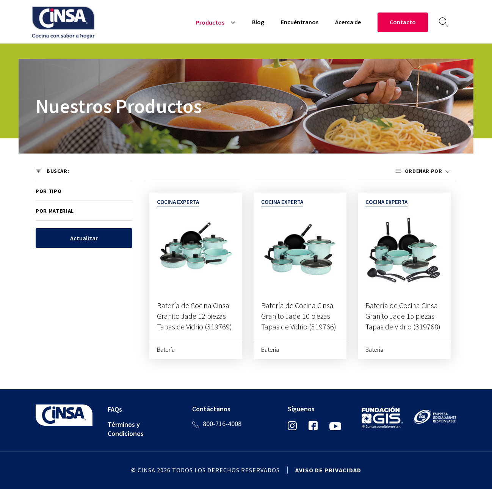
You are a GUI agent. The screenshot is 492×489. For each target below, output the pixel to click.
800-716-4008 (222, 423)
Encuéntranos (299, 22)
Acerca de (348, 22)
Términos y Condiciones (126, 429)
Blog (258, 22)
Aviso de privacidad (328, 470)
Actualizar (84, 238)
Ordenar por (424, 171)
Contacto (403, 22)
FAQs (115, 409)
